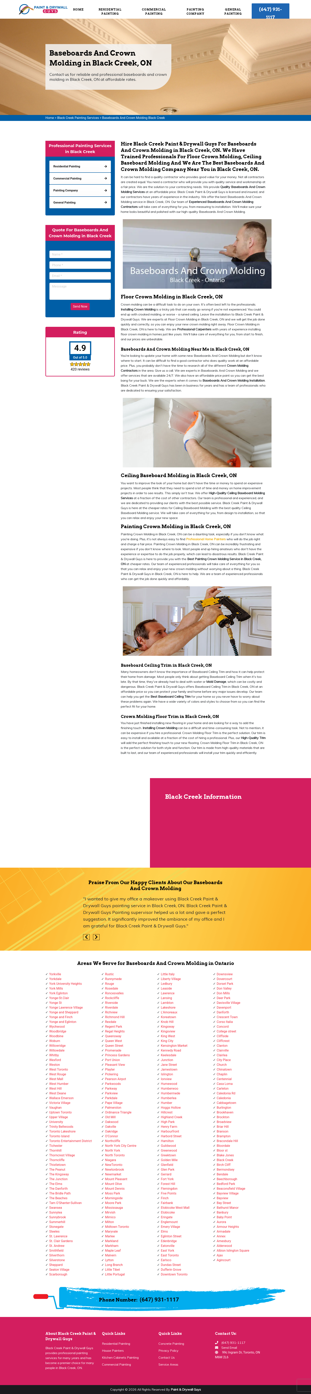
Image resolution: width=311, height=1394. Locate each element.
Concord (223, 1026)
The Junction (58, 1179)
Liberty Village (171, 979)
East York (167, 1250)
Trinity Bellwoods (61, 1127)
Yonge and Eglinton (62, 1022)
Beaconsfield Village (231, 1188)
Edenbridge (169, 1241)
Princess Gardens (117, 1055)
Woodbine (56, 1036)
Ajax (220, 1255)
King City (167, 1041)
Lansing (166, 998)
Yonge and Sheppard (63, 1012)
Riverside (111, 1003)
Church (222, 1065)
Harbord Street (171, 1136)
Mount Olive (113, 1184)
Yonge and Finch (61, 1017)
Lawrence (168, 993)
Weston (54, 1065)
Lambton (167, 1003)
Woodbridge (57, 1031)
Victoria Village (59, 1103)
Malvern (110, 1255)
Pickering (111, 1074)
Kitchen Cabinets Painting (120, 1357)
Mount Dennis (115, 1188)
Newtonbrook (114, 1169)
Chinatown (224, 1069)
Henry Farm (169, 1127)
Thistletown (57, 1165)
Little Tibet (112, 1269)
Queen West (113, 1041)
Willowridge (57, 1046)
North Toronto (115, 1155)
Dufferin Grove (171, 1269)
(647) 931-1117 (270, 13)
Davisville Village (228, 1003)
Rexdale (110, 1022)
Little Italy (168, 974)
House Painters (113, 1351)
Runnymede (113, 979)
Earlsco (166, 1260)
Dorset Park (225, 984)
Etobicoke (168, 1212)
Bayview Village (228, 1193)
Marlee (110, 1236)
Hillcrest (167, 1112)
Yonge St (55, 1003)
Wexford (55, 1060)
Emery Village (170, 1227)
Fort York (167, 1179)
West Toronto (58, 1069)
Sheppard (56, 1265)
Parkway (111, 1088)
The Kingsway (59, 1174)
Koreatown (168, 1017)
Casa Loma (225, 1084)
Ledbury (166, 984)
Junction (167, 1060)
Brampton (224, 1136)
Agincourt (224, 1260)
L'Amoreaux (169, 1012)
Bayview (222, 1198)
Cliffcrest (223, 1041)
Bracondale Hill (227, 1141)
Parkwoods (113, 1084)
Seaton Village (59, 1269)
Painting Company (195, 11)
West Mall (56, 1079)
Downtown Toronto (174, 1274)
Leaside (166, 988)
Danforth (223, 1012)
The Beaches (58, 1198)
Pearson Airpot (115, 1079)
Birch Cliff (224, 1165)
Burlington (224, 1107)
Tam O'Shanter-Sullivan (65, 1203)
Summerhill (57, 1222)
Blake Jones (225, 1155)
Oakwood (111, 1122)
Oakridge (111, 1131)
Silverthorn (56, 1255)
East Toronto (170, 1255)
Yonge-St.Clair (59, 998)
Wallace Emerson (61, 1098)
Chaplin (222, 1074)
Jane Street (169, 1065)
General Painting (233, 11)
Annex (221, 1236)
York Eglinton (58, 993)
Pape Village (114, 1103)
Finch (165, 1198)
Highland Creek (171, 1117)
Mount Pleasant (116, 1179)
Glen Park (167, 1169)
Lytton (109, 1260)
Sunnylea (55, 1212)
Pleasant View (115, 1065)
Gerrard (166, 1174)
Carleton (223, 1088)
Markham (112, 1246)
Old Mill (110, 1117)
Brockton (223, 1117)
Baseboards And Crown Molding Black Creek (133, 118)
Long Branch (114, 1265)
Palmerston (113, 1107)
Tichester (55, 1146)
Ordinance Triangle (118, 1112)
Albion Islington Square (233, 1250)
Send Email (229, 1348)
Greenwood (169, 1150)
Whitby (54, 1055)
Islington (167, 1074)
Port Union (112, 1060)
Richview (111, 1012)
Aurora (221, 1222)
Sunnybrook (57, 1217)
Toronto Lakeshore (62, 1131)
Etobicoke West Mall (175, 1208)
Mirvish (110, 1212)
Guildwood (168, 1146)
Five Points (168, 1193)
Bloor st (222, 1150)
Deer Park (223, 998)
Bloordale (223, 1146)
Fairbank (167, 1203)
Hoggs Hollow (171, 1107)
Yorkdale (55, 979)
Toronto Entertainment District (70, 1141)
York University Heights (65, 984)
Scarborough (58, 1274)
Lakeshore (168, 1007)
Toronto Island (59, 1136)
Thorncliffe (56, 1160)
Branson (222, 1131)
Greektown (168, 1155)
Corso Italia (225, 1022)
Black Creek (225, 1160)
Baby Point (224, 1217)
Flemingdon (169, 1188)
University (56, 1122)
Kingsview (168, 1031)
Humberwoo (169, 1088)
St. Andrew (56, 1246)
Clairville (223, 1050)
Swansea (55, 1208)
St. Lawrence (58, 1236)
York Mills (56, 988)
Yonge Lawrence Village (66, 1007)
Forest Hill (168, 1184)
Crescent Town (227, 1017)
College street (226, 1031)
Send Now (80, 306)
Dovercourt (224, 979)
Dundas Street (171, 1265)
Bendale (222, 1174)
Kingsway (167, 1026)
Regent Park (113, 1026)
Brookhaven (225, 1112)
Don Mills (223, 993)
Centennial (224, 1079)
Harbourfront (170, 1131)
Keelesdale (168, 1055)
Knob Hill (167, 1022)
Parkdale (111, 1098)
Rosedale (111, 988)
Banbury (222, 1212)
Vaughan (55, 1107)
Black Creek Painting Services (78, 118)
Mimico (110, 1217)
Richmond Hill (115, 1017)
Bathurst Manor (228, 1208)
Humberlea (168, 1098)
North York (112, 1150)
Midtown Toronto (117, 1227)
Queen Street (114, 1046)
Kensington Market (174, 1046)
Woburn (54, 1041)
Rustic (109, 974)
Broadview (224, 1122)
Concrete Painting (171, 1344)
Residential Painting (110, 11)
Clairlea (222, 1055)
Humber (166, 1103)
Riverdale (111, 1007)
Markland (111, 1241)
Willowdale (56, 1050)
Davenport (224, 1007)
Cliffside (222, 1036)
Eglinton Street (171, 1236)
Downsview (225, 974)
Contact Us (166, 1357)
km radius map (75, 822)
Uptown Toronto (60, 1112)
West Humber (58, 1084)
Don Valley (224, 988)
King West (168, 1036)
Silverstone (57, 1260)
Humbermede (170, 1093)
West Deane (57, 1093)
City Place (224, 1060)
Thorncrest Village (62, 1155)
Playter (110, 1069)
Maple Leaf (113, 1250)
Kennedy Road (171, 1050)
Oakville (110, 1127)
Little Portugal (115, 1274)
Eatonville (168, 1246)
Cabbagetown (226, 1103)
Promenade (113, 1050)
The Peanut (57, 1169)
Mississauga (114, 1208)
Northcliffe (112, 1141)
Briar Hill (223, 1127)
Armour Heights (228, 1227)
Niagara (110, 1160)
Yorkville (55, 974)
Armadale (223, 1231)
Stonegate (56, 1227)
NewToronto (113, 1165)
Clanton (222, 1046)
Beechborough (227, 1179)
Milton (109, 1222)
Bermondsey (225, 1169)
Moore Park (113, 1203)
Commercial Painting (154, 11)
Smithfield (56, 1250)
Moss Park (112, 1193)
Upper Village (58, 1117)
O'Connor (111, 1136)
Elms (164, 1231)
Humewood (169, 1084)
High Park (168, 1122)
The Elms (55, 1184)
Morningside (114, 1198)
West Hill (55, 1088)
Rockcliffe (112, 998)
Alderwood (224, 1246)
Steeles (54, 1231)
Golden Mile (169, 1160)
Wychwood (57, 1026)
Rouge (109, 984)
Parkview (111, 1093)
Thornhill (55, 1150)
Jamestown (169, 1069)
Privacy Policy (168, 1351)
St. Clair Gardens (61, 1241)
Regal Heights (115, 1031)
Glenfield (167, 1165)
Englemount (169, 1222)
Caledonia (224, 1098)
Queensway (113, 1036)
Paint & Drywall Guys (186, 1389)
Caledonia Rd (226, 1093)
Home (78, 9)
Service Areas (168, 1364)
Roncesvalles (114, 993)
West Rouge (57, 1074)
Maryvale (111, 1231)
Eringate (167, 1217)
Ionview (166, 1079)
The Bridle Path (60, 1193)
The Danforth (58, 1188)
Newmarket (113, 1174)
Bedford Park (226, 1184)
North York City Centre (120, 1146)
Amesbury (224, 1241)
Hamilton (167, 1141)
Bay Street (224, 1203)
